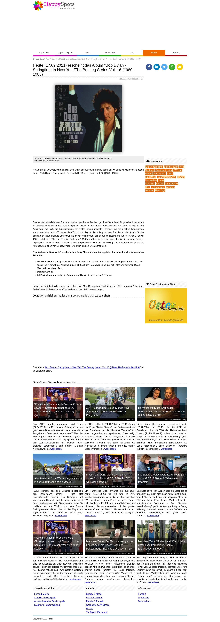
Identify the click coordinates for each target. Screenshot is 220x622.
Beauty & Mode (93, 594)
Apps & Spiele (66, 52)
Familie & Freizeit (95, 601)
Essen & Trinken (94, 597)
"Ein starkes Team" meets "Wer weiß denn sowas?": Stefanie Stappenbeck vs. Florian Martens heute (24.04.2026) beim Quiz (58, 410)
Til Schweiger (157, 187)
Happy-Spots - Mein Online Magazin (54, 5)
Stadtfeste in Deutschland (47, 605)
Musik (154, 52)
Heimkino (110, 52)
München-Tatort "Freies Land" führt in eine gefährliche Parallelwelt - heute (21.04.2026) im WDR (161, 545)
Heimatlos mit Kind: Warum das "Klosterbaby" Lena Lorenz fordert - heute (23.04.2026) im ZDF (161, 412)
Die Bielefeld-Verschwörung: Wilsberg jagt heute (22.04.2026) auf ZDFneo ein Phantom (161, 478)
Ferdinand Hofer (164, 170)
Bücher (176, 52)
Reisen (89, 608)
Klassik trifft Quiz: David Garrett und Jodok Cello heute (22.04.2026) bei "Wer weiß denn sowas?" (109, 478)
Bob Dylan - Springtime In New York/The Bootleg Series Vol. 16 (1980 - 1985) (84, 367)
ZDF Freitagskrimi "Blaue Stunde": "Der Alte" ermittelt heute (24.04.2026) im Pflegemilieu (108, 412)
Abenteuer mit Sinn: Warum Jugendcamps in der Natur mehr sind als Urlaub (58, 480)
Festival (160, 183)
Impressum (143, 597)
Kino (88, 52)
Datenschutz (144, 601)
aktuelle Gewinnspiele (45, 597)
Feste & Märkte (41, 594)
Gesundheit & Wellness (97, 605)
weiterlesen (56, 449)
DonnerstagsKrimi (166, 177)
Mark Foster (160, 173)
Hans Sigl (160, 190)
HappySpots (38, 59)
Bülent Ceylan (171, 167)
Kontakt (142, 594)
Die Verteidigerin (154, 167)
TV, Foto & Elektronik (96, 612)
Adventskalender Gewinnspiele (49, 601)
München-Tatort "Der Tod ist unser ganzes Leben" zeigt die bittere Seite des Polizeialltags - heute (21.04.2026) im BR (109, 545)
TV (132, 52)
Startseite (44, 52)
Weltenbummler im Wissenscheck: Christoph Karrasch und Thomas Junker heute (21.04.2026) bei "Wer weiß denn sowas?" (56, 543)
